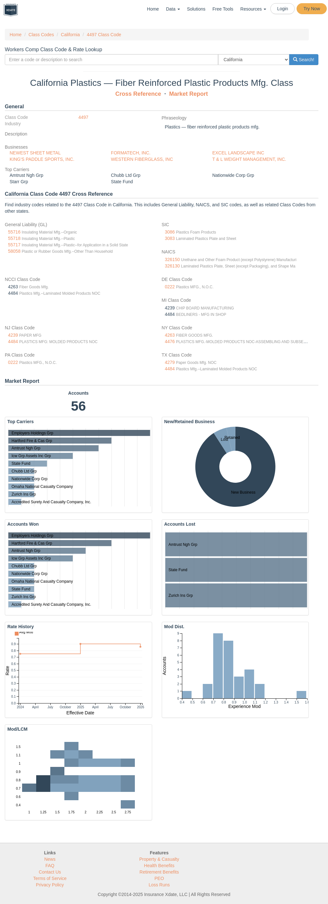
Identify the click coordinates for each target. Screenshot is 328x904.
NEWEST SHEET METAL (35, 152)
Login (282, 8)
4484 (13, 341)
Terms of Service (50, 878)
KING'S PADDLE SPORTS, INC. (42, 159)
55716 (14, 231)
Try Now (311, 8)
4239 (13, 335)
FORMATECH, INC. (130, 152)
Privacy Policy (50, 884)
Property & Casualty (159, 859)
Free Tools (222, 9)
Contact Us (50, 872)
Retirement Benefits (159, 872)
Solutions (196, 9)
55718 (14, 238)
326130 (172, 265)
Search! (303, 59)
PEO (159, 878)
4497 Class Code (104, 34)
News (49, 859)
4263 (170, 335)
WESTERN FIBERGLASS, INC (142, 159)
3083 (170, 238)
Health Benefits (159, 865)
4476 (170, 341)
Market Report (188, 94)
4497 (83, 117)
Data (173, 9)
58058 (14, 251)
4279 (170, 362)
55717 (14, 244)
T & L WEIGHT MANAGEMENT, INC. (249, 159)
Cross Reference (138, 94)
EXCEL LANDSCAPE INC (238, 152)
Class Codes (41, 34)
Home (153, 9)
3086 (170, 231)
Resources (253, 9)
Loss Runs (159, 884)
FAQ (49, 865)
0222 (170, 286)
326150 (172, 259)
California (70, 34)
